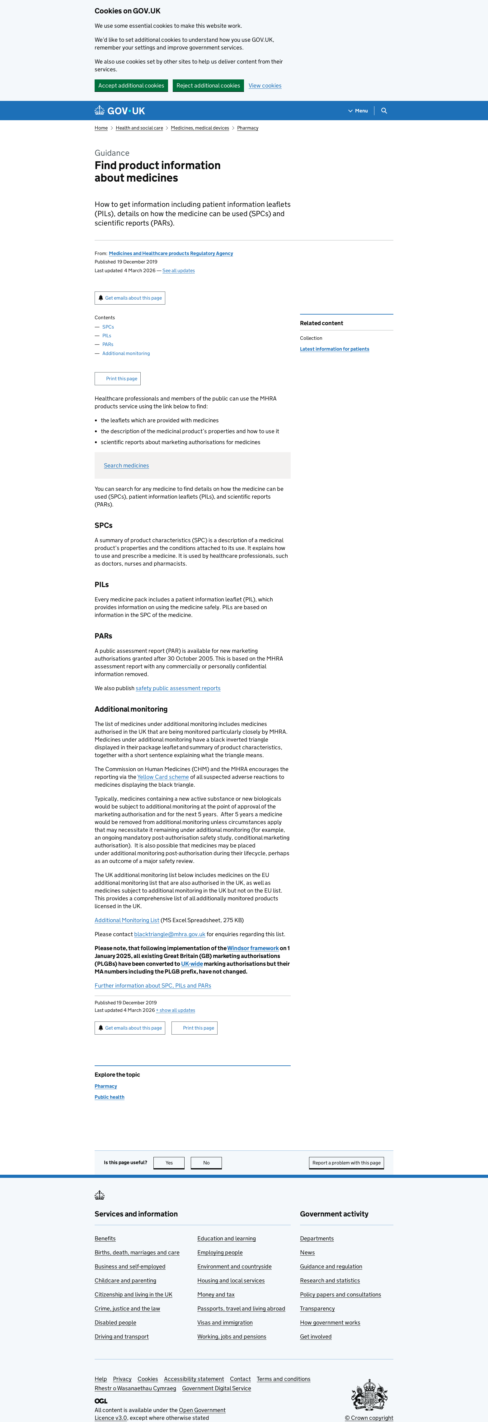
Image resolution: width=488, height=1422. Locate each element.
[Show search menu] (383, 110)
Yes (175, 1163)
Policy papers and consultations (340, 1294)
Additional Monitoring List (127, 920)
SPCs (108, 327)
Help (101, 1378)
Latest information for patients (334, 349)
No (212, 1163)
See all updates (178, 270)
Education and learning (226, 1238)
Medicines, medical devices (200, 128)
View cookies (265, 85)
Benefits (105, 1238)
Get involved (316, 1336)
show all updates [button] (175, 1010)
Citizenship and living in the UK (133, 1294)
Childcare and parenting (125, 1280)
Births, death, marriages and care (137, 1252)
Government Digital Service (216, 1388)
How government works (330, 1322)
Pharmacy (247, 128)
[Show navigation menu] (358, 110)
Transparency (317, 1308)
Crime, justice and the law (127, 1308)
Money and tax (216, 1294)
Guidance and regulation (331, 1266)
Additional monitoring (126, 353)
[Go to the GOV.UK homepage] (120, 110)
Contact (240, 1378)
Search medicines (126, 465)
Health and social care (139, 128)
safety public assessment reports (178, 688)
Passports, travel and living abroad (241, 1308)
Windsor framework (253, 948)
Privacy (122, 1378)
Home (101, 128)
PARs (107, 344)
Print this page (121, 379)
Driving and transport (122, 1336)
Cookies (148, 1378)
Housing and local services (231, 1280)
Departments (317, 1238)
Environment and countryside (234, 1266)
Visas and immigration (225, 1322)
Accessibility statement (194, 1378)
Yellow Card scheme (163, 776)
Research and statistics (330, 1280)
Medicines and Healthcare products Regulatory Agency (171, 253)
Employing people (220, 1252)
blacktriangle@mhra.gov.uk (169, 934)
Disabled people (115, 1322)
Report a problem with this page (346, 1163)
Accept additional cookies (131, 85)
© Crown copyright (369, 1417)
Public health (109, 1097)
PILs (106, 336)
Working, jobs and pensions (231, 1336)
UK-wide (192, 963)
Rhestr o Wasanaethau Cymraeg (135, 1388)
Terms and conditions (284, 1378)
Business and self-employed (130, 1266)
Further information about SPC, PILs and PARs (153, 985)
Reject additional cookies (208, 85)
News (307, 1252)
